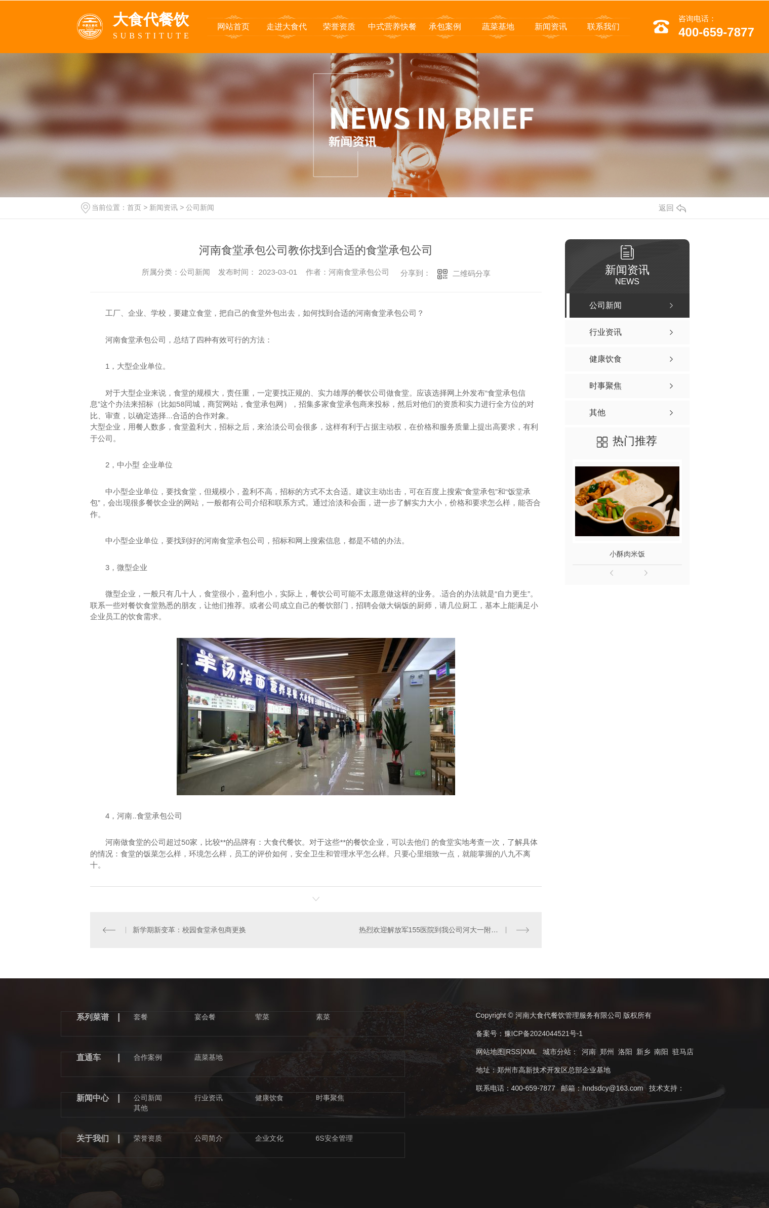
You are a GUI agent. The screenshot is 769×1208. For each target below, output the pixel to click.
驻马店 (683, 1052)
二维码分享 (472, 273)
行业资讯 (208, 1098)
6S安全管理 (334, 1138)
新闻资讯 (551, 26)
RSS (513, 1052)
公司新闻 (200, 207)
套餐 (141, 1017)
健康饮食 (269, 1098)
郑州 (607, 1052)
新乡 (643, 1052)
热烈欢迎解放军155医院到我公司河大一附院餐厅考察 (443, 930)
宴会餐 (205, 1017)
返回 (672, 207)
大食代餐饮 (152, 28)
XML (529, 1052)
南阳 (661, 1052)
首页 (134, 207)
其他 (141, 1108)
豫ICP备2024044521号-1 (543, 1033)
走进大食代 (286, 26)
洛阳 (625, 1052)
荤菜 (262, 1017)
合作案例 (148, 1057)
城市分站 (557, 1052)
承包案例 (445, 26)
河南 (589, 1052)
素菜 (323, 1017)
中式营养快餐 (392, 26)
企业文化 (269, 1138)
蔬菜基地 (498, 26)
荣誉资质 (339, 26)
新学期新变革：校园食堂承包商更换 (189, 930)
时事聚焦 (330, 1098)
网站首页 (233, 26)
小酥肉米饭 (627, 554)
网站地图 (490, 1052)
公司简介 (208, 1138)
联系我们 (603, 26)
